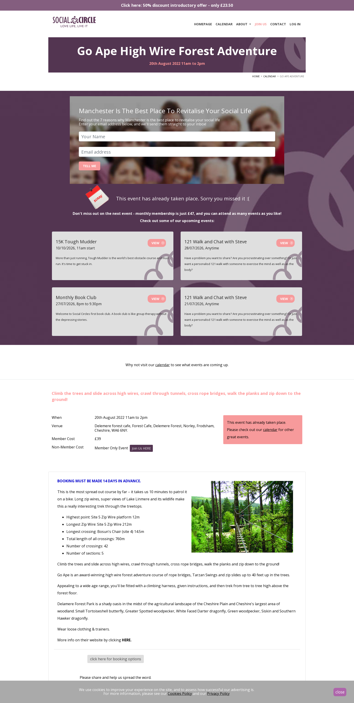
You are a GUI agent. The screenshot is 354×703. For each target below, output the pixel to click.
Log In (295, 24)
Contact (278, 24)
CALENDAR (269, 76)
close (340, 692)
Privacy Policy (218, 693)
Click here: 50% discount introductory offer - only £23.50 (177, 5)
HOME (256, 76)
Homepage (203, 24)
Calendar (224, 24)
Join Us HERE (141, 448)
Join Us (261, 24)
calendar (162, 364)
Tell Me (89, 166)
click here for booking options (115, 658)
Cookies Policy (180, 693)
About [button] (242, 24)
